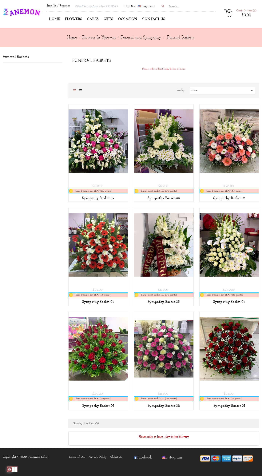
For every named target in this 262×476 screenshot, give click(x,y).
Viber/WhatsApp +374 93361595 (96, 6)
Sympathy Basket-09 (98, 198)
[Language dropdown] (148, 6)
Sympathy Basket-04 (229, 302)
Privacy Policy (97, 456)
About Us (116, 456)
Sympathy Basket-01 (229, 406)
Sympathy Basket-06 (98, 302)
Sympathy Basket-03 (98, 406)
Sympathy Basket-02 (164, 406)
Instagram (173, 457)
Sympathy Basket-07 (229, 198)
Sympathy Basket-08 (164, 198)
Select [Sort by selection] (222, 90)
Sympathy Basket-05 (164, 302)
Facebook (143, 457)
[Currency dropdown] (130, 6)
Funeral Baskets (16, 57)
